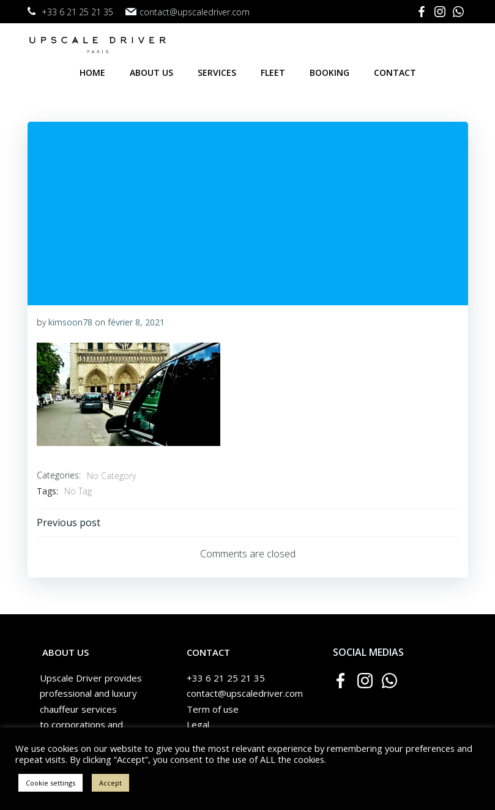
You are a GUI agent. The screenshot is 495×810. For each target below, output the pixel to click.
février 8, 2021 (136, 322)
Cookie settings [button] (50, 782)
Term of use (213, 709)
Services (217, 72)
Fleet (273, 72)
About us (151, 72)
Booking (329, 72)
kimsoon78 (70, 322)
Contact (395, 72)
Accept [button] (110, 782)
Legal (198, 724)
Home (92, 72)
